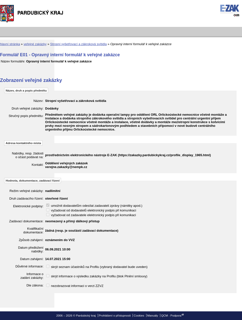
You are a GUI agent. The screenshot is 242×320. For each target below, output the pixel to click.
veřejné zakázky (34, 44)
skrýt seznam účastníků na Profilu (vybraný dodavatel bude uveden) (97, 267)
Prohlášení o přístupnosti (115, 315)
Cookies (139, 315)
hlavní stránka (10, 44)
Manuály (152, 315)
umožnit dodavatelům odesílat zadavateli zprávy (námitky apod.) (94, 205)
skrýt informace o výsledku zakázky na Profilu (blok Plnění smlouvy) (96, 276)
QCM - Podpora (171, 315)
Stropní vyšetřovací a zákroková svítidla (78, 44)
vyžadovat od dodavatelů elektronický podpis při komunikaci (91, 210)
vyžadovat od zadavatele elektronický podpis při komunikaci (91, 215)
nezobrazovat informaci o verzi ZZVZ (74, 286)
